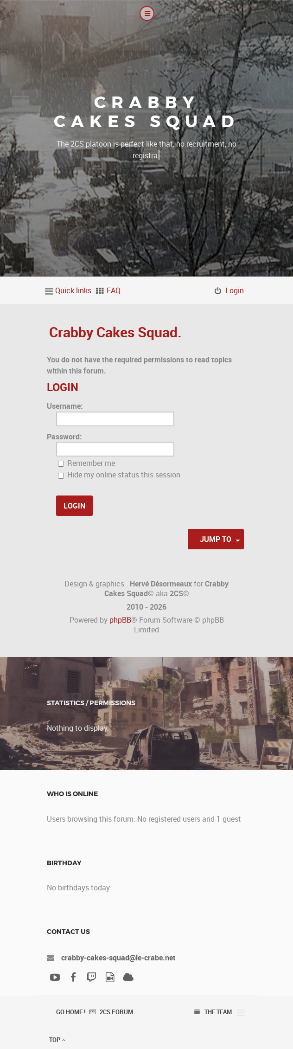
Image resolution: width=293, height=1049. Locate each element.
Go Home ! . (72, 1012)
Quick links (73, 290)
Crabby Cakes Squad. (115, 331)
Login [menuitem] (234, 290)
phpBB (120, 620)
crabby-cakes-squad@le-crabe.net (118, 957)
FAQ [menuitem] (114, 290)
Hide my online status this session (119, 475)
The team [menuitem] (218, 1012)
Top (57, 1040)
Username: (65, 406)
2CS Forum (116, 1012)
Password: (64, 436)
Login (62, 387)
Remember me (86, 463)
